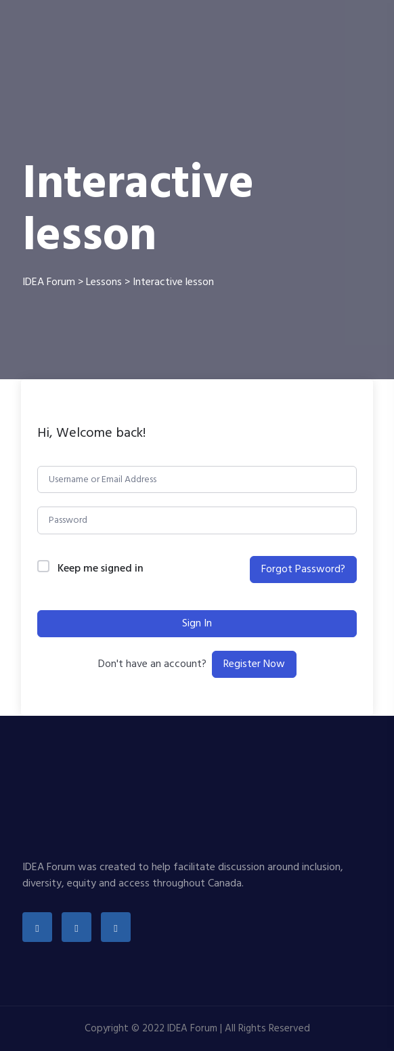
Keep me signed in (101, 569)
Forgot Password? (303, 569)
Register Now (254, 664)
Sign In (197, 623)
